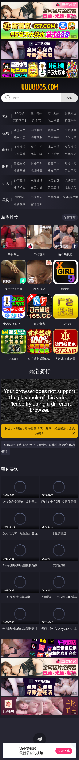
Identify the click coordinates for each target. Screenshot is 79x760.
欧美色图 (53, 163)
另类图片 (70, 171)
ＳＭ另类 (70, 137)
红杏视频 (19, 204)
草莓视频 (53, 197)
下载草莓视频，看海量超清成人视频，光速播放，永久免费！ (40, 431)
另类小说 (36, 187)
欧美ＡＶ (53, 130)
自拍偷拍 (36, 130)
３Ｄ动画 (70, 130)
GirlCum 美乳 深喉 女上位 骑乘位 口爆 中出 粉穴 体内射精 (38, 448)
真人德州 (36, 113)
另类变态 (70, 154)
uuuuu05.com (39, 87)
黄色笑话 (53, 187)
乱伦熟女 (53, 154)
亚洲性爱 (19, 147)
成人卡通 (53, 147)
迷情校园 (19, 187)
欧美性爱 (70, 147)
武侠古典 (70, 180)
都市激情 (19, 180)
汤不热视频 (70, 197)
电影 (5, 149)
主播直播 (53, 137)
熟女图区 (53, 171)
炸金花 (36, 120)
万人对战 (53, 113)
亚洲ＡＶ (19, 130)
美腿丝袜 (19, 171)
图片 (5, 166)
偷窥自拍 (19, 163)
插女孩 (19, 197)
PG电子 (19, 113)
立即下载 (64, 751)
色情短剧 (36, 204)
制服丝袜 (19, 154)
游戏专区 (70, 113)
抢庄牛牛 (70, 120)
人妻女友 (53, 180)
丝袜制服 (36, 137)
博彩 (5, 116)
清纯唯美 (36, 171)
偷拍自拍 (36, 147)
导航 (5, 200)
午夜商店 (36, 197)
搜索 (69, 98)
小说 (5, 183)
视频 (5, 133)
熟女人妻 (19, 137)
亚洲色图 (36, 163)
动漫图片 (70, 163)
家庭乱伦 (36, 180)
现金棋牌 (53, 120)
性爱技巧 (70, 187)
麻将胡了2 (19, 120)
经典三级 (36, 154)
